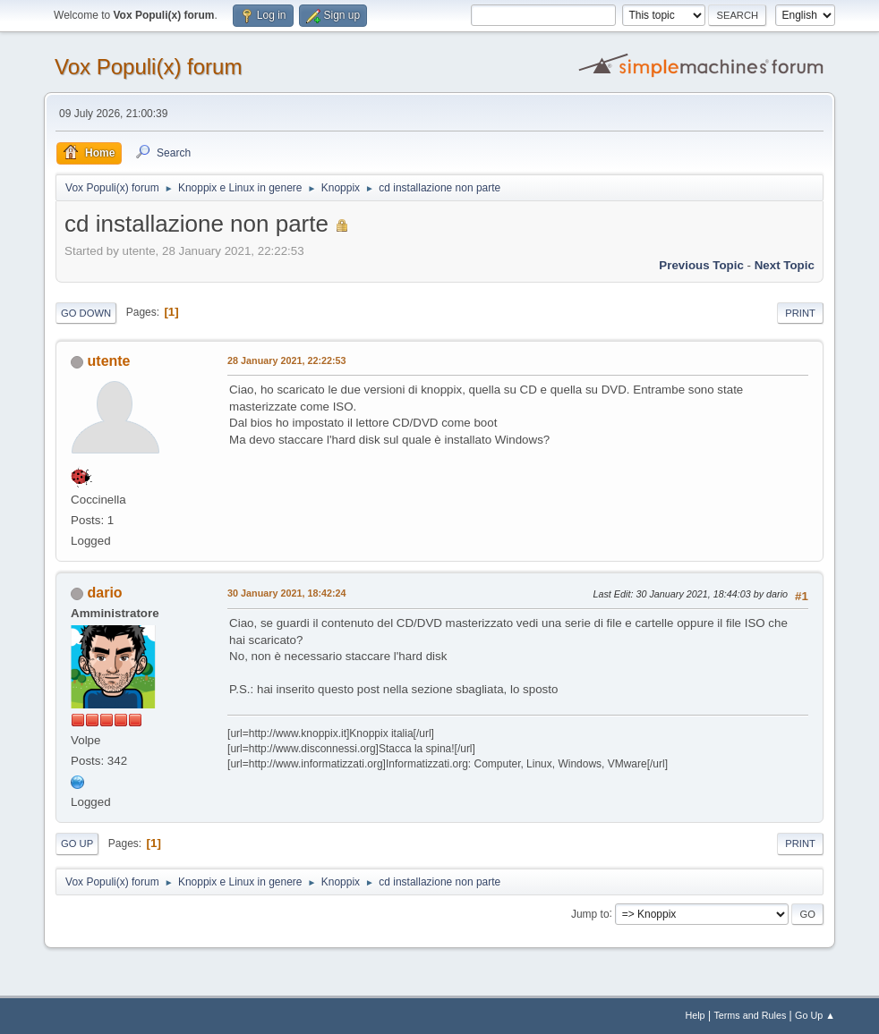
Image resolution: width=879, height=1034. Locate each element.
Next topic (785, 265)
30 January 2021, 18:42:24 (286, 593)
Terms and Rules (749, 1015)
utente (109, 361)
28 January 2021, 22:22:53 (286, 360)
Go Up (77, 843)
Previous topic (701, 265)
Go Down (86, 313)
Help (694, 1015)
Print (800, 313)
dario (105, 592)
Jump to (590, 913)
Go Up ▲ (815, 1015)
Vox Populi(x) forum (148, 67)
